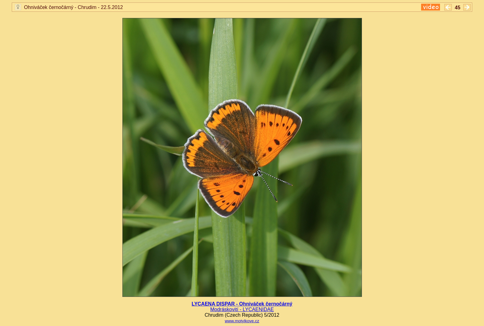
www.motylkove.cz (242, 321)
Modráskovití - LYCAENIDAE (242, 309)
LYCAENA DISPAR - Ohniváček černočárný (242, 303)
